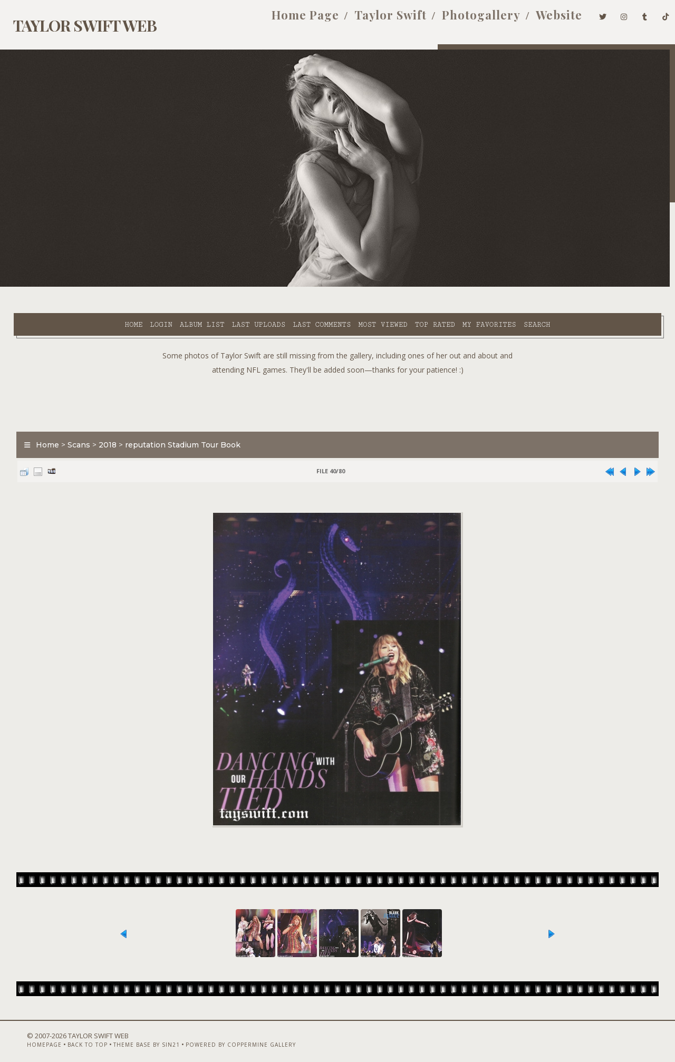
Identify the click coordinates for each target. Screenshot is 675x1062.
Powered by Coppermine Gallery (221, 1034)
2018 (101, 418)
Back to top (67, 1034)
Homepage (24, 1034)
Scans (72, 418)
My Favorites (398, 285)
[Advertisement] (337, 374)
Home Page (288, 20)
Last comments (230, 285)
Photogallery (464, 20)
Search (445, 285)
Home (42, 285)
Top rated (344, 285)
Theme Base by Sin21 (126, 1034)
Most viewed (291, 285)
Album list (111, 285)
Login (70, 285)
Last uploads (167, 285)
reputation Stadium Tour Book (176, 418)
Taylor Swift (373, 20)
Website (541, 20)
